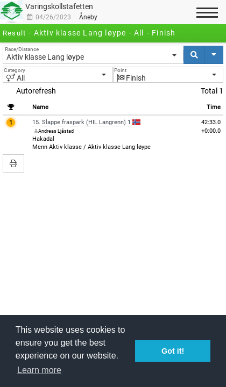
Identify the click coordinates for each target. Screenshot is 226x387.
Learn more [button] (39, 370)
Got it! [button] (172, 351)
